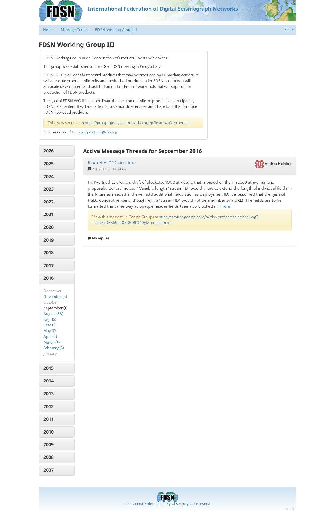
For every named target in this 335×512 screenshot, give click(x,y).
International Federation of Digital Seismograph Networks (167, 504)
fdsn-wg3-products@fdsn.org (93, 132)
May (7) (49, 331)
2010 (48, 432)
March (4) (51, 342)
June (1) (49, 325)
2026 (48, 151)
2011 (48, 419)
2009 (48, 444)
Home (48, 30)
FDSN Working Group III (116, 30)
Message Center (74, 30)
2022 (48, 202)
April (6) (50, 336)
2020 (48, 227)
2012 (48, 406)
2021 (48, 214)
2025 (48, 163)
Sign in (289, 29)
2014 (48, 381)
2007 (48, 470)
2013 (48, 393)
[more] (225, 206)
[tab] (56, 151)
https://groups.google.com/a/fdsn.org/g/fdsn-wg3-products (137, 123)
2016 (48, 278)
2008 (48, 457)
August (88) (53, 314)
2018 (48, 252)
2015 (48, 368)
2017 (48, 265)
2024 (48, 176)
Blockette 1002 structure (112, 163)
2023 (48, 189)
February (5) (53, 348)
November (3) (55, 297)
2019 (48, 240)
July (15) (49, 319)
